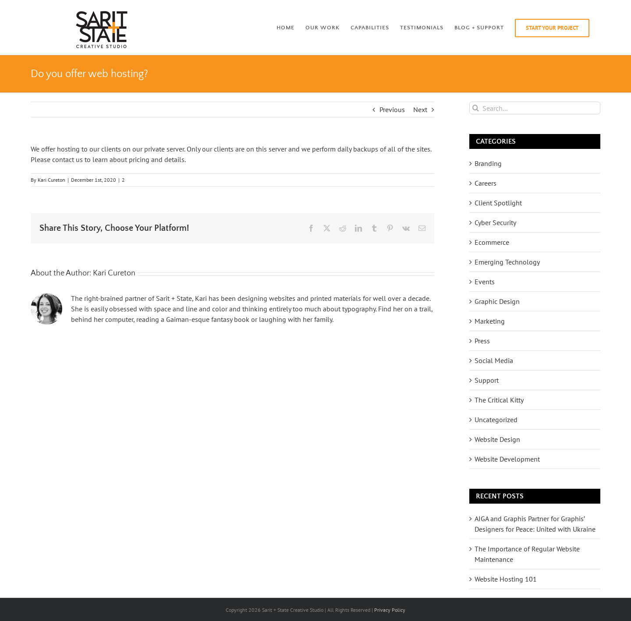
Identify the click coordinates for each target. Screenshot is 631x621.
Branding (488, 163)
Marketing (490, 321)
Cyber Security (495, 222)
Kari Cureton (51, 179)
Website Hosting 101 (506, 579)
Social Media (494, 360)
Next (420, 109)
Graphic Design (497, 301)
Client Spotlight (498, 202)
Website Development (507, 459)
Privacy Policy (389, 610)
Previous (392, 109)
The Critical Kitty (499, 399)
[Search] (475, 108)
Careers (485, 183)
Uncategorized (496, 419)
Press (482, 340)
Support (487, 380)
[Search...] (534, 108)
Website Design (497, 439)
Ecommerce (492, 242)
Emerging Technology (507, 262)
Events (485, 281)
